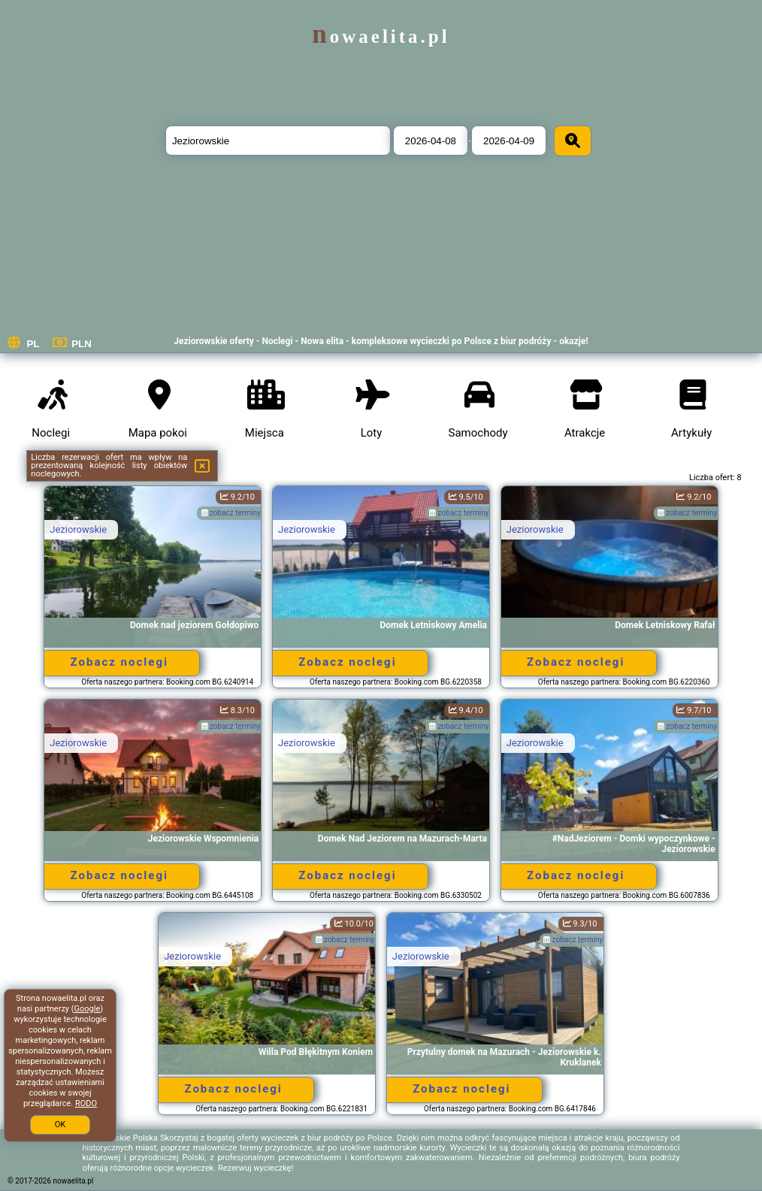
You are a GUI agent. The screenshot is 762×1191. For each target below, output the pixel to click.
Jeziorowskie (78, 529)
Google (87, 1009)
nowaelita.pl (380, 36)
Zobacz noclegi (119, 662)
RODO (86, 1103)
